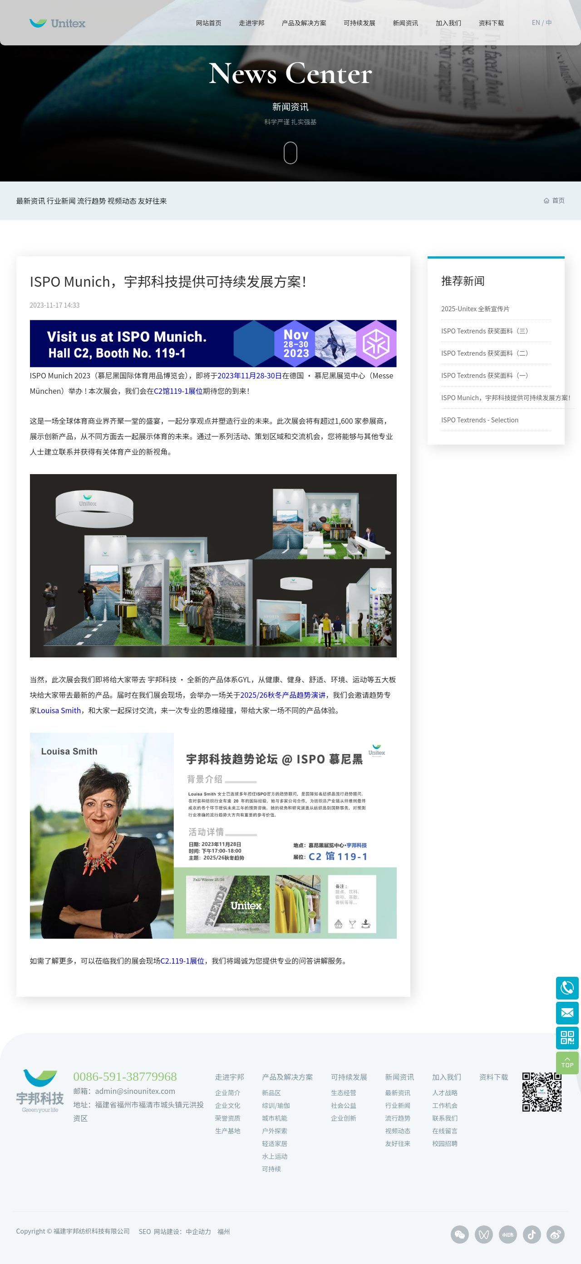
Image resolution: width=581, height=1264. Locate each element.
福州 (223, 1231)
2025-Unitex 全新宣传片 (475, 308)
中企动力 (198, 1231)
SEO (145, 1231)
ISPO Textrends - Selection (479, 419)
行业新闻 (74, 200)
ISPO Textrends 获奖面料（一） (486, 375)
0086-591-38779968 (125, 1076)
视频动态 (161, 200)
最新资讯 (30, 200)
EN (536, 22)
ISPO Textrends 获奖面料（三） (486, 330)
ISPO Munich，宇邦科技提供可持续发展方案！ (172, 281)
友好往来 (205, 200)
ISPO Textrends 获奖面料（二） (486, 353)
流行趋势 (118, 200)
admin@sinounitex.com (135, 1090)
